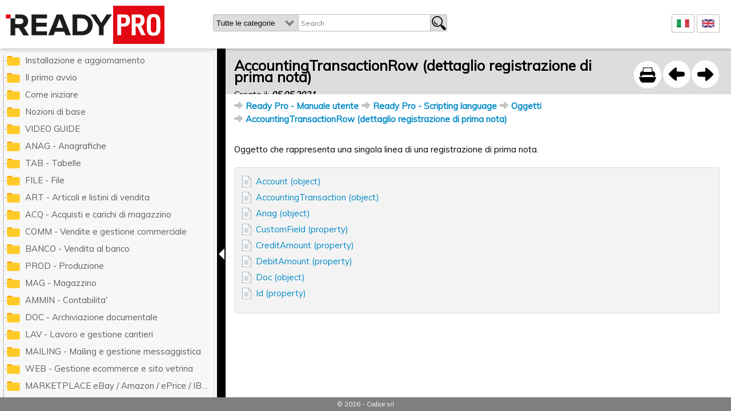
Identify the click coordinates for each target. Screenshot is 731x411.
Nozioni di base (55, 111)
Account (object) (288, 181)
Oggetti (526, 105)
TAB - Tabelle (53, 163)
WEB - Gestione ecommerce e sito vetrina (109, 368)
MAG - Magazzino (61, 282)
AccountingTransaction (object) (317, 197)
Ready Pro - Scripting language (435, 105)
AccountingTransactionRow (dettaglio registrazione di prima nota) (376, 119)
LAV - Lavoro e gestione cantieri (89, 334)
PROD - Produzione (64, 265)
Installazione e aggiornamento (85, 60)
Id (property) (281, 293)
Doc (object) (280, 277)
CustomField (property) (302, 229)
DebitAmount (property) (304, 261)
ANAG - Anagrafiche (65, 145)
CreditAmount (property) (305, 245)
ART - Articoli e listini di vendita (87, 197)
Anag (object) (283, 213)
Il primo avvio (51, 77)
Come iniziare (51, 94)
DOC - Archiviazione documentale (91, 317)
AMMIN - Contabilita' (66, 300)
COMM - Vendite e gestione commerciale (106, 231)
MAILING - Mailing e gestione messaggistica (113, 351)
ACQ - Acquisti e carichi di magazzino (98, 214)
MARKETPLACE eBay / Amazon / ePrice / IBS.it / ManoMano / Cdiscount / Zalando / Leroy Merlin (119, 385)
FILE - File (45, 180)
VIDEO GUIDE (52, 128)
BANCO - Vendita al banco (77, 248)
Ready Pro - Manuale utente (302, 105)
